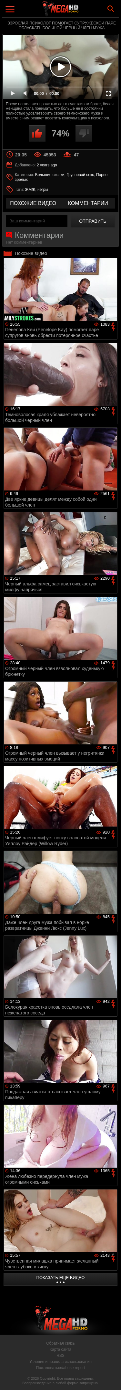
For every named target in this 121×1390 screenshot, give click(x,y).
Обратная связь (60, 1343)
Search (110, 8)
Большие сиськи (50, 175)
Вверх (111, 1378)
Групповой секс (80, 175)
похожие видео (33, 203)
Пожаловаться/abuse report (60, 1368)
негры (42, 189)
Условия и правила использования (60, 1361)
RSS (60, 1355)
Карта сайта (60, 1349)
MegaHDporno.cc (78, 11)
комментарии (88, 203)
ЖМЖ (30, 189)
